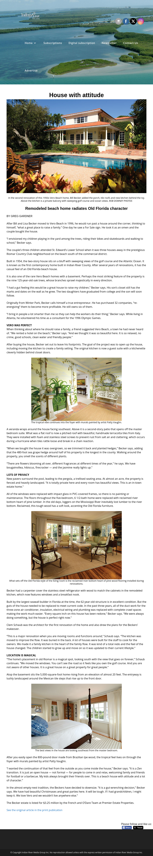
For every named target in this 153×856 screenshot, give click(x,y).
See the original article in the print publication (34, 810)
